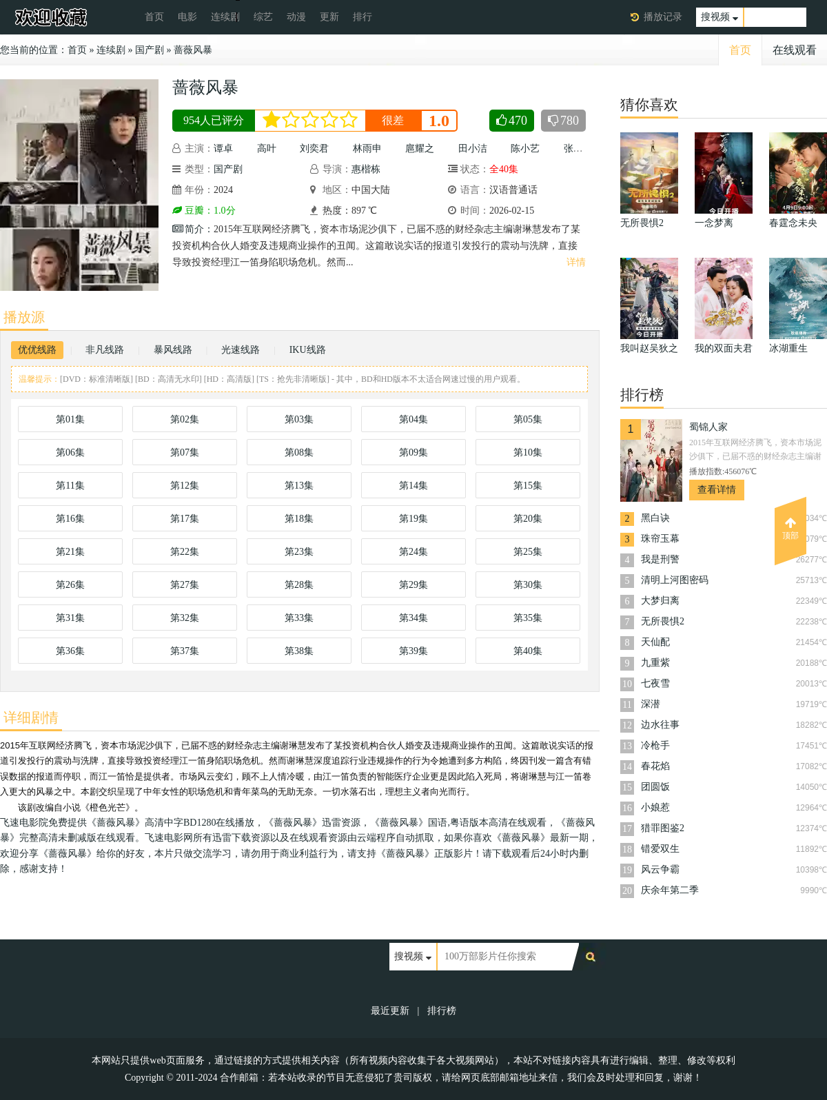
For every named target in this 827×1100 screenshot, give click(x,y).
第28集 (299, 585)
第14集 (413, 485)
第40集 (527, 651)
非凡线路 (104, 350)
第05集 (527, 419)
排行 (362, 17)
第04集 (413, 419)
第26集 (70, 585)
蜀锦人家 (708, 427)
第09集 (413, 452)
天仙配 (655, 642)
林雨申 (367, 148)
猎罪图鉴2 (662, 828)
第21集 (70, 552)
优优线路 (37, 350)
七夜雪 (655, 683)
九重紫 (655, 663)
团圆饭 (655, 787)
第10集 (527, 452)
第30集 (527, 585)
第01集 (70, 419)
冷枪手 (655, 745)
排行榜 (441, 1011)
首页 (154, 17)
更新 (329, 17)
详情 (576, 262)
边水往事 (660, 725)
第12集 (184, 485)
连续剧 (225, 17)
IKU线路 (307, 350)
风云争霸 (660, 869)
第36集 (70, 651)
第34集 (413, 618)
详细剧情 (31, 717)
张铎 (573, 148)
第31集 (70, 618)
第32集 (184, 618)
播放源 (24, 317)
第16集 (70, 518)
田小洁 (472, 148)
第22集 (184, 552)
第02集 (184, 419)
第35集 (527, 618)
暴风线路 (173, 350)
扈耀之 (419, 148)
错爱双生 (660, 849)
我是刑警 (660, 559)
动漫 (296, 17)
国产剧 (149, 50)
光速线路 (240, 350)
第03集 (299, 419)
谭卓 (223, 148)
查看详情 (716, 490)
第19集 (413, 518)
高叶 (266, 148)
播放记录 (663, 17)
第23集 (299, 552)
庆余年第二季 (670, 890)
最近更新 (390, 1011)
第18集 (299, 518)
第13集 (299, 485)
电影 (187, 17)
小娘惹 (655, 807)
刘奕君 (314, 148)
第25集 (527, 552)
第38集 (299, 651)
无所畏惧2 (662, 621)
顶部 (790, 528)
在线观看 (795, 50)
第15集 (527, 485)
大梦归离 (660, 600)
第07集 (184, 452)
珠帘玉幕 (660, 538)
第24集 (413, 552)
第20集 (527, 518)
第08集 (299, 452)
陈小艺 (525, 148)
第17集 (184, 518)
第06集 (70, 452)
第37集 (184, 651)
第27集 (184, 585)
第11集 (70, 485)
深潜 (650, 704)
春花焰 (655, 766)
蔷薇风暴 (193, 50)
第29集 (413, 585)
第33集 (299, 618)
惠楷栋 (365, 169)
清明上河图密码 (674, 580)
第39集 (413, 651)
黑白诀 (655, 518)
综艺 (263, 17)
